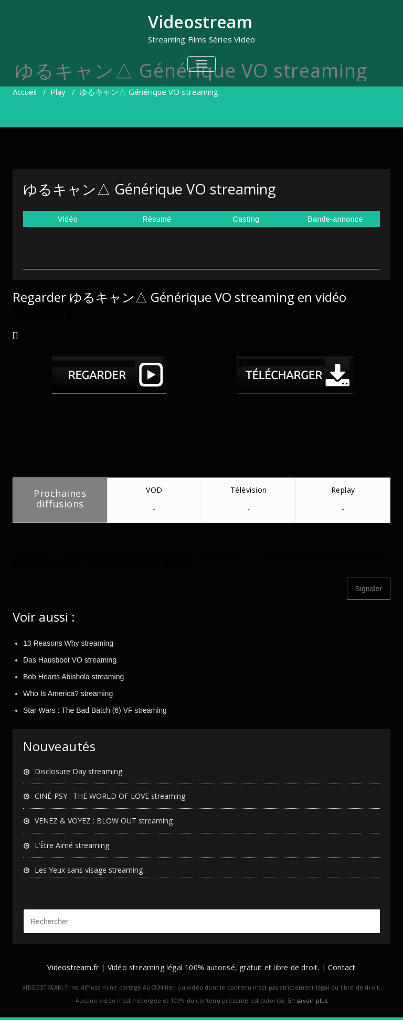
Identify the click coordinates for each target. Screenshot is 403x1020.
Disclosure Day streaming (78, 771)
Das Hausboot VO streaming (69, 660)
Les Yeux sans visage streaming (89, 870)
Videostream (200, 21)
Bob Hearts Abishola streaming (73, 676)
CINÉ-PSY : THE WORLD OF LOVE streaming (110, 796)
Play (58, 91)
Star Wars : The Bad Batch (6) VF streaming (95, 710)
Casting (246, 219)
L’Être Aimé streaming (72, 845)
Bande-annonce (335, 219)
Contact (341, 967)
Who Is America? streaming (68, 693)
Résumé (156, 219)
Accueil (25, 91)
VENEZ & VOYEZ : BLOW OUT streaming (104, 821)
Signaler (368, 588)
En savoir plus (308, 1000)
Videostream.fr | (76, 967)
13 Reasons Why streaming (68, 643)
